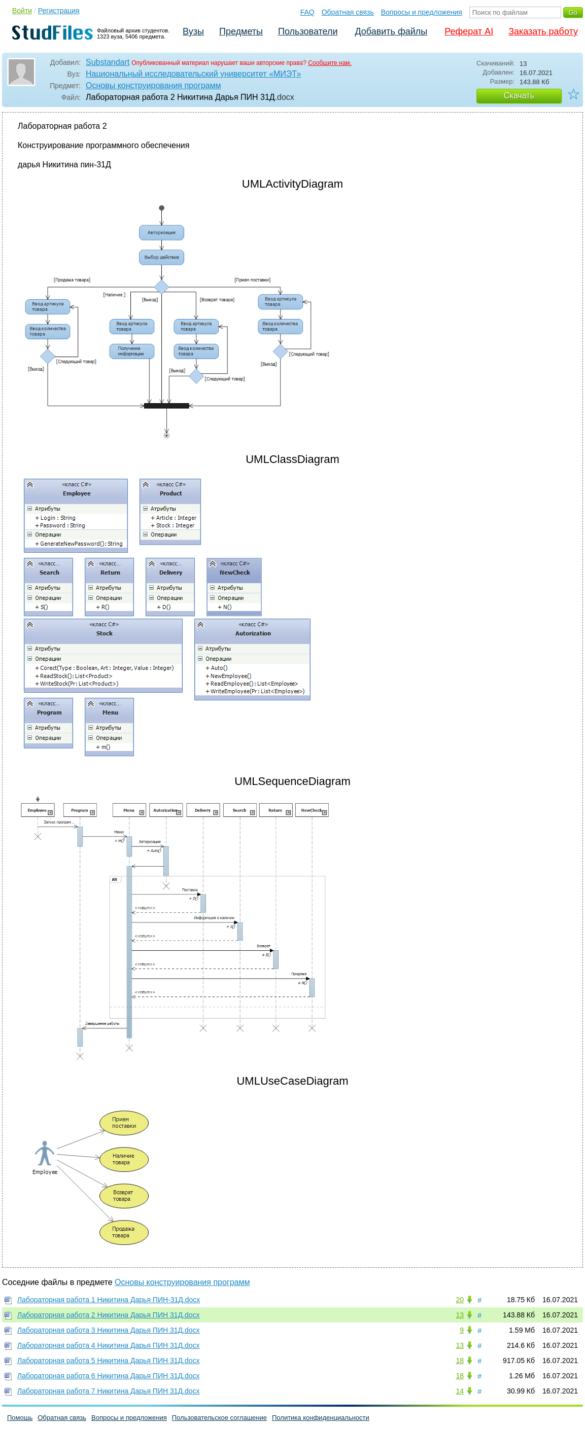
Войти (22, 11)
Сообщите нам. (330, 63)
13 (460, 1315)
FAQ (307, 12)
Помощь (19, 1417)
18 (460, 1360)
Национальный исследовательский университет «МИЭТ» (193, 73)
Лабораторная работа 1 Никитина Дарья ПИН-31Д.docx (108, 1300)
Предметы (241, 31)
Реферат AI (468, 31)
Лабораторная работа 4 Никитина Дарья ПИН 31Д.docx (108, 1345)
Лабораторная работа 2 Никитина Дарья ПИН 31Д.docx (108, 1315)
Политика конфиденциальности (320, 1417)
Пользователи (307, 31)
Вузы (193, 31)
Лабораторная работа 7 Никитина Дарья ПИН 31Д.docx (108, 1391)
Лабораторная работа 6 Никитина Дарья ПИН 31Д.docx (108, 1376)
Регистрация (59, 11)
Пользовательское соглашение (219, 1417)
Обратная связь (348, 12)
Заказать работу (543, 31)
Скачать (519, 95)
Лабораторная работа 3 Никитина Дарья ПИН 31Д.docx (108, 1330)
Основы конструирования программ (153, 85)
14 (460, 1391)
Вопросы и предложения (421, 12)
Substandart (107, 62)
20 (460, 1300)
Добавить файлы (391, 31)
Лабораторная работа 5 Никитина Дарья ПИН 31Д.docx (108, 1360)
